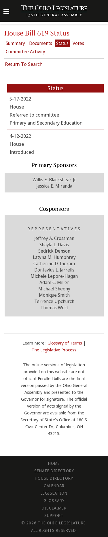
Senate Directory (54, 470)
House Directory (54, 478)
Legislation (54, 493)
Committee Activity (25, 51)
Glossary (54, 500)
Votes (78, 43)
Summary (15, 43)
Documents (40, 43)
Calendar (54, 485)
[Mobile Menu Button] (6, 12)
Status (62, 43)
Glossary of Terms (65, 343)
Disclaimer (54, 508)
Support (54, 515)
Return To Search (24, 64)
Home (54, 463)
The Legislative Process (54, 350)
